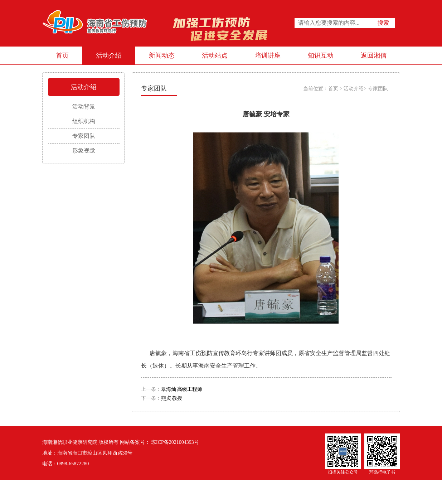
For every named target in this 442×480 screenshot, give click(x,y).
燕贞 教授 (172, 398)
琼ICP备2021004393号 (174, 442)
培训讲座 (268, 55)
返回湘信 (374, 55)
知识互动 (321, 55)
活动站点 (215, 55)
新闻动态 (162, 55)
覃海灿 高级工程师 (182, 389)
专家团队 (378, 88)
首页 (62, 55)
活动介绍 (109, 55)
